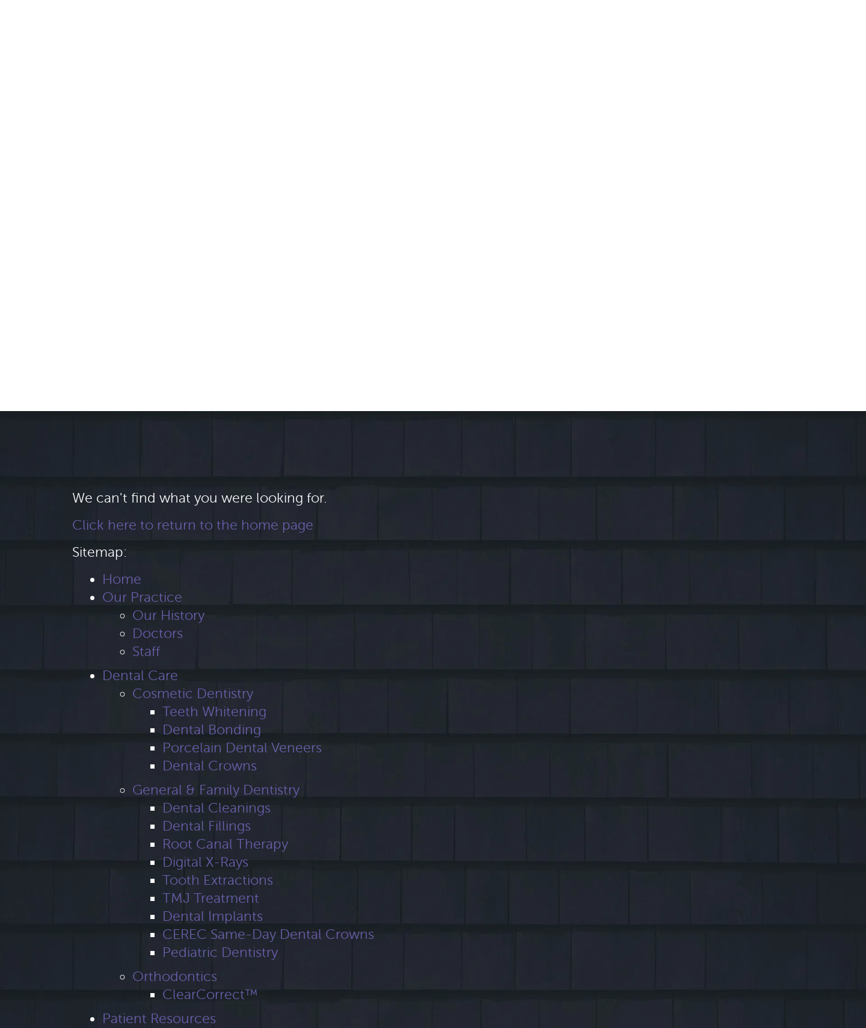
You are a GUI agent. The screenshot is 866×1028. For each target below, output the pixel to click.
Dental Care (140, 675)
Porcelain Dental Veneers (242, 747)
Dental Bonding (211, 729)
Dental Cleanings (216, 808)
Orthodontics (174, 976)
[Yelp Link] (70, 25)
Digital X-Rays (205, 862)
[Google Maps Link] (49, 25)
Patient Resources (159, 1018)
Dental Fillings (206, 826)
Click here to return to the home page (192, 525)
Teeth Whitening (214, 711)
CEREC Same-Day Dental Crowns (268, 934)
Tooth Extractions (217, 880)
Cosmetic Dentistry (192, 693)
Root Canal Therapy (225, 844)
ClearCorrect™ (209, 994)
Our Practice (142, 597)
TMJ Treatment (210, 898)
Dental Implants (212, 916)
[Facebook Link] (27, 25)
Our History (168, 615)
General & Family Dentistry (215, 789)
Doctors (157, 633)
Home (121, 579)
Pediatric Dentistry (220, 952)
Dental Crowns (209, 765)
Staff (146, 651)
